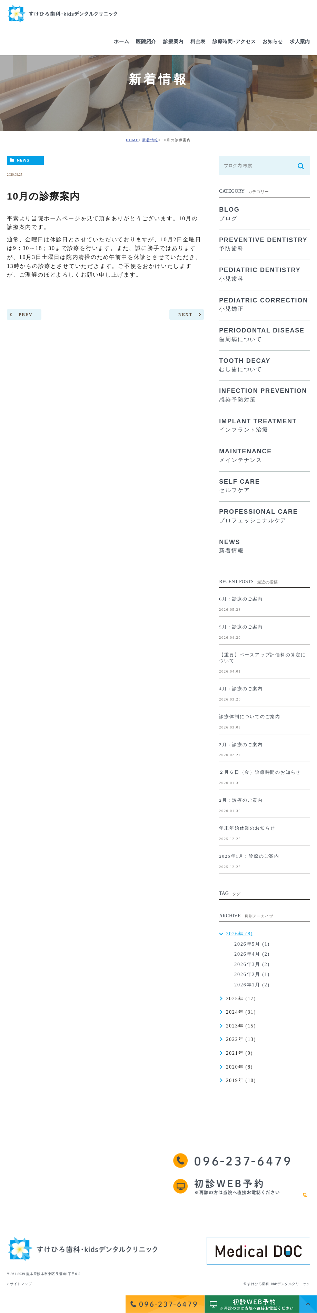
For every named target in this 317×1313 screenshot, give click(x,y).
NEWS (23, 160)
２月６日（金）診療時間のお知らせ (260, 772)
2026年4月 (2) (252, 954)
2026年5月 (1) (252, 944)
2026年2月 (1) (252, 974)
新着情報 (150, 140)
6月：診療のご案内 (241, 598)
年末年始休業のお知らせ (247, 828)
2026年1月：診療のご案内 (249, 856)
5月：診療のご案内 (241, 626)
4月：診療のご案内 (241, 688)
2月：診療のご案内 (241, 800)
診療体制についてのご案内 (249, 716)
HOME (132, 140)
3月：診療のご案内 (241, 744)
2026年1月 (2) (252, 984)
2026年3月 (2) (252, 964)
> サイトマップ (19, 1284)
